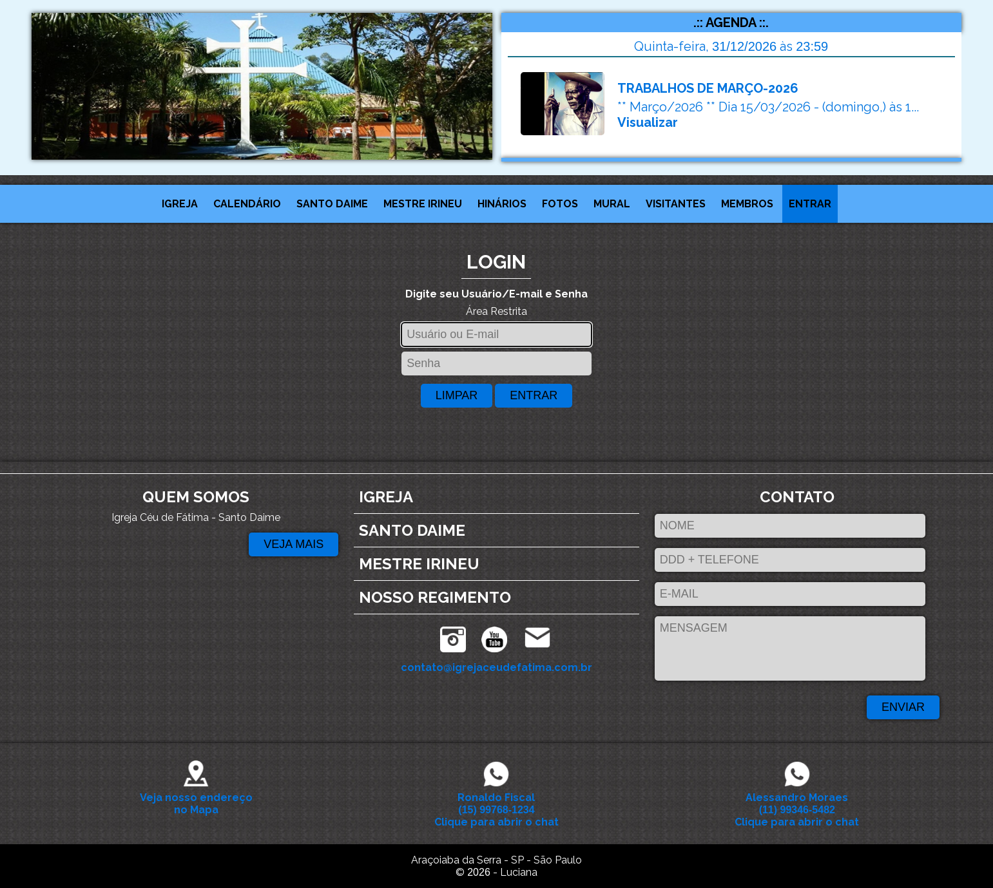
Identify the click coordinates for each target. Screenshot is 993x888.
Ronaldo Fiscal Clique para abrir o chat (496, 803)
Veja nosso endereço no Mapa (196, 797)
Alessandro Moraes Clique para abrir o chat (797, 803)
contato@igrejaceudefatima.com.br (496, 667)
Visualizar (647, 122)
